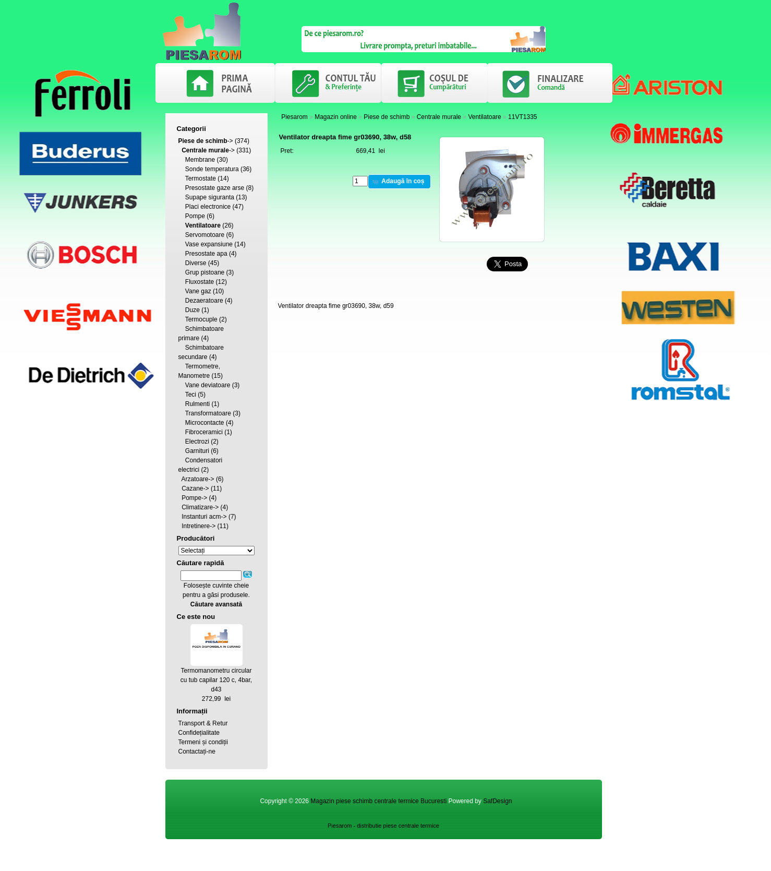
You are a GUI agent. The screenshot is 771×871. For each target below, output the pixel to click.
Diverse (196, 263)
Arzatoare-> (198, 479)
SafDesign (497, 801)
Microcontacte (204, 422)
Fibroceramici (204, 432)
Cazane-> (195, 488)
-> (205, 141)
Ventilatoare (484, 117)
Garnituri (197, 451)
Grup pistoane (204, 272)
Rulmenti (197, 404)
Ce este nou (196, 617)
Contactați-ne (196, 751)
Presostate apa (206, 253)
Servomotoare (204, 234)
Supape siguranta (209, 197)
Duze (192, 310)
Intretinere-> (198, 526)
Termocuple (201, 319)
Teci (190, 394)
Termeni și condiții (203, 742)
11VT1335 (522, 117)
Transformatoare (208, 413)
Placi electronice (208, 206)
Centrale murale (439, 117)
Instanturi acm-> (204, 516)
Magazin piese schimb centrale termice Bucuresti (378, 801)
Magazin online (336, 117)
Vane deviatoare (208, 385)
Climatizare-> (200, 507)
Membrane (200, 159)
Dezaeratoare (204, 300)
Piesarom (294, 117)
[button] (399, 181)
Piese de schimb (386, 117)
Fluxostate (199, 281)
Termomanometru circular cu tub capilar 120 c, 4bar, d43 (216, 680)
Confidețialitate (199, 732)
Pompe (195, 216)
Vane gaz (198, 291)
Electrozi (197, 441)
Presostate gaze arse (214, 188)
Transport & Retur (203, 723)
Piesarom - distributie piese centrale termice (383, 825)
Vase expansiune (209, 244)
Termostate (200, 178)
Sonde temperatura (212, 169)
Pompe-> (194, 498)
